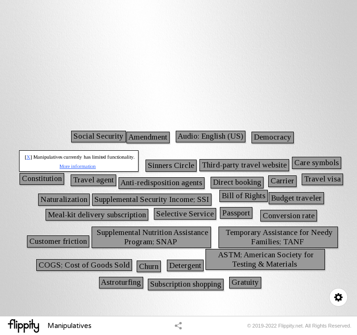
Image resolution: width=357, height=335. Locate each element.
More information (78, 166)
